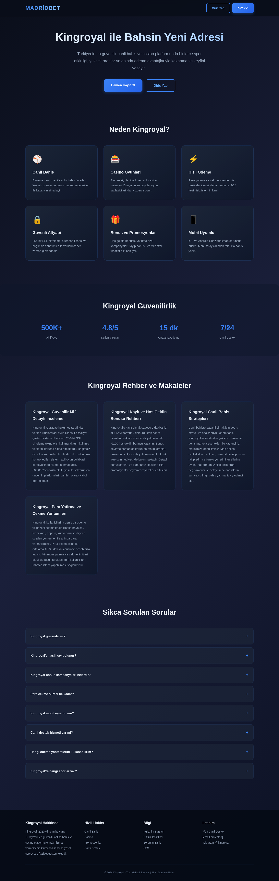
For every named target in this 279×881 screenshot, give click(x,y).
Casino (88, 837)
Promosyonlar (92, 843)
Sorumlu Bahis (152, 843)
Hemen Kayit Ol (122, 85)
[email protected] (212, 837)
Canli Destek (92, 848)
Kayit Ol (242, 7)
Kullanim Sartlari (153, 832)
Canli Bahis (91, 832)
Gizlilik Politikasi (153, 837)
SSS (146, 848)
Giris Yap (217, 8)
